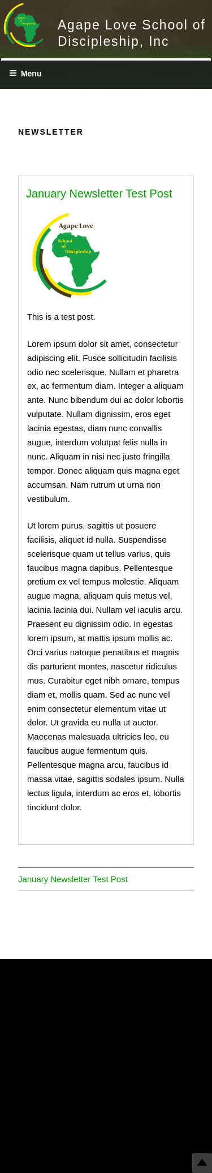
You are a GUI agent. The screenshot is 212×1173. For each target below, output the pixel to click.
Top (202, 1163)
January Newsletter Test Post (99, 193)
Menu (25, 73)
